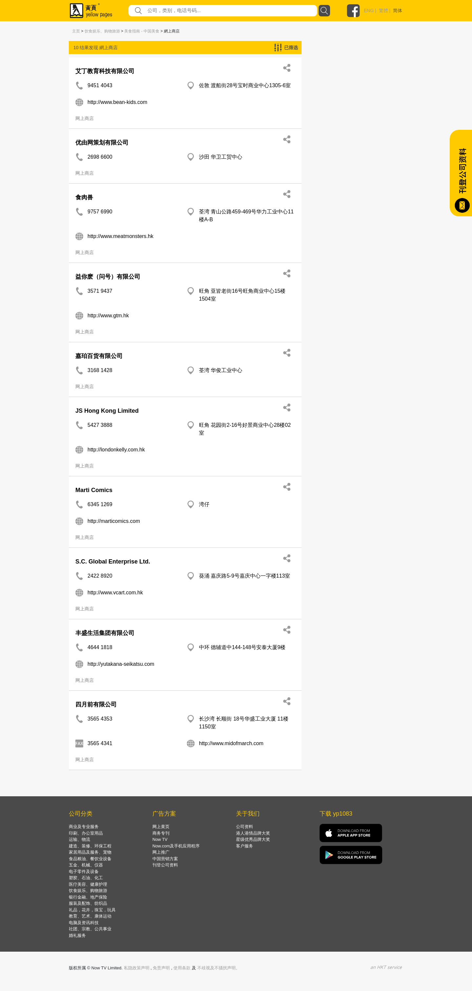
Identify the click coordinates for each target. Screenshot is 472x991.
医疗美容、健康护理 (88, 884)
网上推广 (160, 852)
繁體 (383, 10)
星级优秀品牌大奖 (253, 839)
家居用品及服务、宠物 (90, 852)
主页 (76, 31)
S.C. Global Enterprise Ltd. (112, 561)
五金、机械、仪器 (86, 864)
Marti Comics (93, 490)
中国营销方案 (165, 858)
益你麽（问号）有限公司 (107, 276)
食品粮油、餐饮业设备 (90, 858)
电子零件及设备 (84, 871)
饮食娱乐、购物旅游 (102, 31)
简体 (397, 10)
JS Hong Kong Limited (107, 410)
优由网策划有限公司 (101, 142)
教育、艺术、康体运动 (90, 916)
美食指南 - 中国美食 (141, 31)
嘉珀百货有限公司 (99, 356)
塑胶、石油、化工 (86, 877)
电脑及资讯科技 (84, 922)
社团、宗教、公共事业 (90, 928)
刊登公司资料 (165, 864)
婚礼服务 (77, 935)
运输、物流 (79, 839)
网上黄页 (160, 826)
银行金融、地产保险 (88, 897)
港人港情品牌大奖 (253, 833)
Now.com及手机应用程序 (176, 845)
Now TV (159, 839)
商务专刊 (160, 833)
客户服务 (244, 845)
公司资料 (244, 826)
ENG (369, 10)
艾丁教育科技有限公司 (104, 71)
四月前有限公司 (96, 704)
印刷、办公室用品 (86, 833)
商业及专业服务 (84, 826)
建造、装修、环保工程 (90, 845)
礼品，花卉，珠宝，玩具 (92, 909)
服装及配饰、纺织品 (88, 903)
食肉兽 (84, 197)
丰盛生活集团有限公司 (104, 633)
